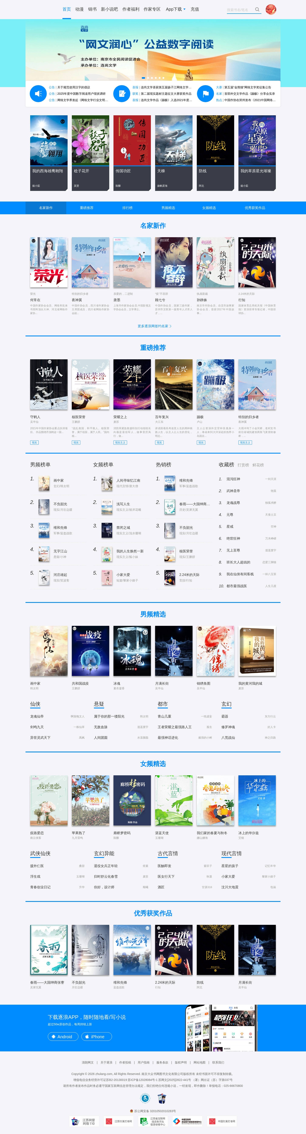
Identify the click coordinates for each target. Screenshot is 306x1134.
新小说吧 (109, 9)
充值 (195, 9)
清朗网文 (88, 1062)
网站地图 (199, 1062)
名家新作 (46, 208)
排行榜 (127, 208)
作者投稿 (125, 1062)
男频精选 (168, 208)
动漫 (79, 9)
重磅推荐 (87, 208)
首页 (66, 9)
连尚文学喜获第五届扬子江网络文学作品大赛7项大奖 (171, 87)
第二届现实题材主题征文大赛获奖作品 (161, 93)
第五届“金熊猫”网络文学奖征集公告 (243, 87)
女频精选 (209, 208)
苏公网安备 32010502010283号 (155, 1111)
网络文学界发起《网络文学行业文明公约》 (81, 100)
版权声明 (181, 1062)
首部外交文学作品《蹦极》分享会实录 (245, 93)
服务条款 (162, 1062)
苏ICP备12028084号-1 (142, 1080)
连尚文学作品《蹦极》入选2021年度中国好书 (166, 100)
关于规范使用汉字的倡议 (69, 87)
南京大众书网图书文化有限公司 (162, 1074)
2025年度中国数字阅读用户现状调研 (77, 93)
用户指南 (144, 1062)
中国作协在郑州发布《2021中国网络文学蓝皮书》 (253, 100)
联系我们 (218, 1062)
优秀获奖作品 (255, 208)
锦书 (92, 9)
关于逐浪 (106, 1062)
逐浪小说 (43, 9)
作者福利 (130, 9)
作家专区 (152, 9)
